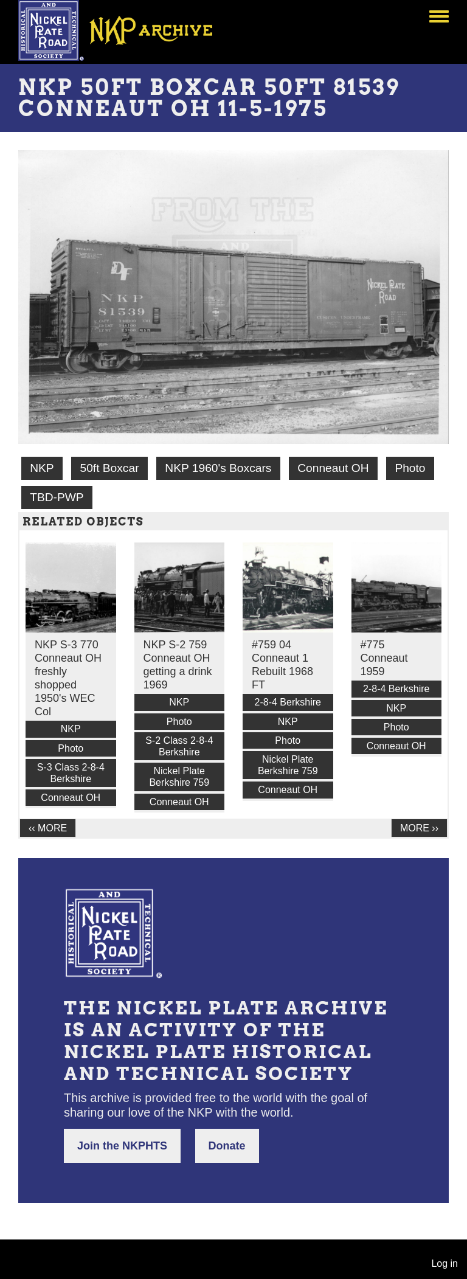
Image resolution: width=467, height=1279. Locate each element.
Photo (410, 468)
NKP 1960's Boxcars (218, 468)
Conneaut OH (332, 468)
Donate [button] (227, 1146)
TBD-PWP (56, 497)
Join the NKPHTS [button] (122, 1146)
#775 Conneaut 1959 (384, 658)
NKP (42, 468)
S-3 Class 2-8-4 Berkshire (71, 773)
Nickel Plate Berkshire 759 (179, 777)
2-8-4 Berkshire (288, 702)
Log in (444, 1263)
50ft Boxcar (109, 468)
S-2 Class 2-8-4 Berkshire (179, 746)
